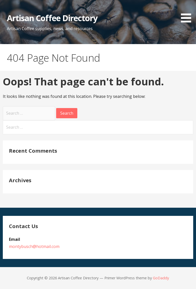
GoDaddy (161, 277)
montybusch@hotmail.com (34, 246)
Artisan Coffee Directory (52, 17)
